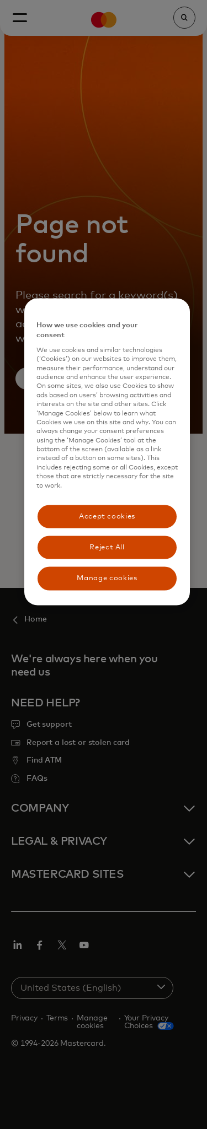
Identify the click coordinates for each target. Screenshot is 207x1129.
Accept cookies (107, 516)
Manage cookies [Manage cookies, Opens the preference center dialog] (107, 578)
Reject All (107, 547)
